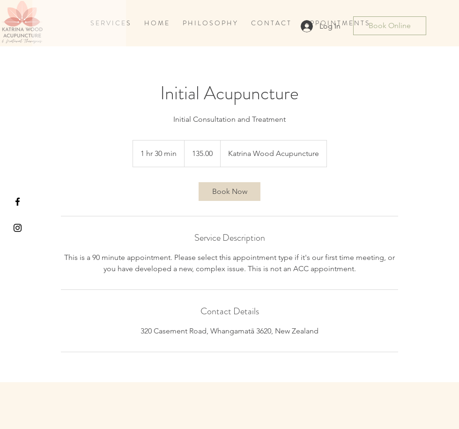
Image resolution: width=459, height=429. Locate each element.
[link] (229, 191)
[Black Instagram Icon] (17, 227)
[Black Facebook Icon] (17, 201)
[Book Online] (389, 25)
